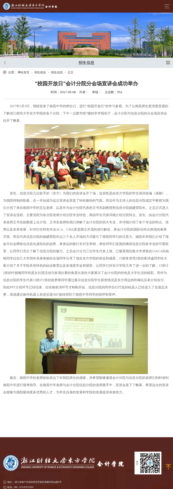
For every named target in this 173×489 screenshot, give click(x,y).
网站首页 (23, 72)
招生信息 (57, 72)
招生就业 (40, 72)
